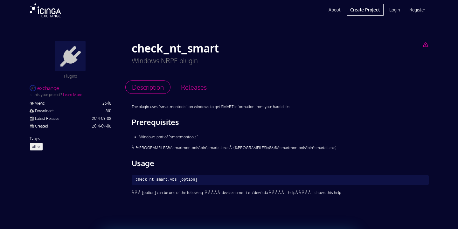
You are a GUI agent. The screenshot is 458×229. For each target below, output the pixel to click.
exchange (44, 88)
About (335, 9)
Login (394, 9)
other (36, 146)
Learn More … (74, 94)
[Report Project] (425, 44)
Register (417, 9)
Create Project (365, 9)
